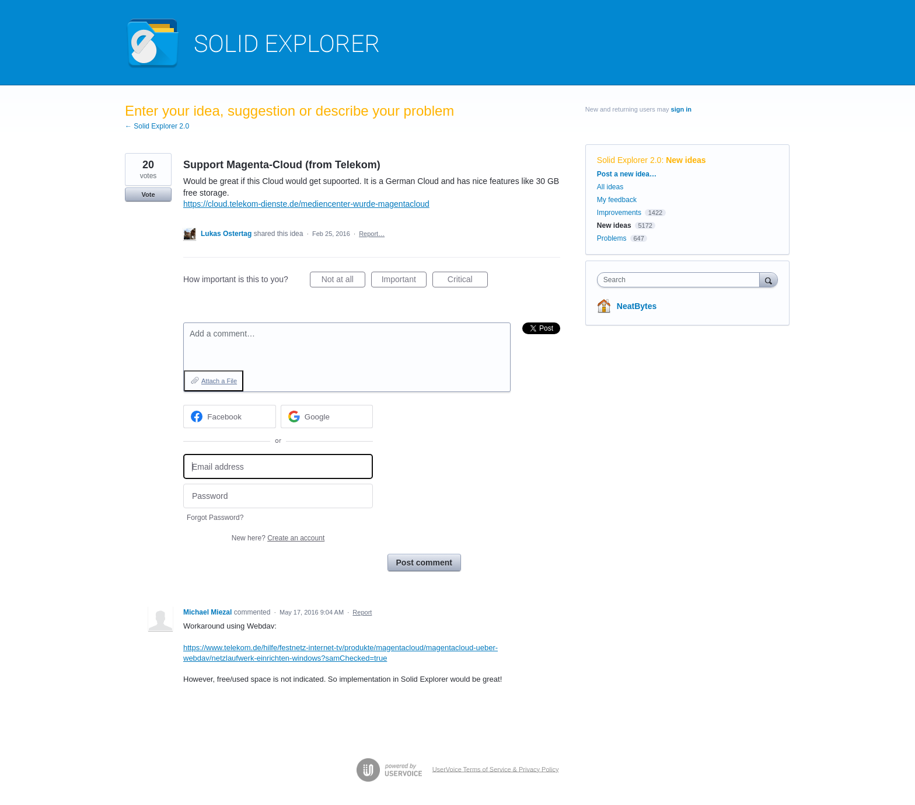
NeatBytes (636, 306)
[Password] (278, 496)
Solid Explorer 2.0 (629, 160)
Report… (372, 233)
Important (404, 281)
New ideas (686, 160)
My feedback (617, 200)
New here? (278, 538)
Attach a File (219, 380)
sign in (681, 109)
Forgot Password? (215, 517)
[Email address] (278, 466)
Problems (612, 238)
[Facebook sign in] (229, 416)
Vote (148, 194)
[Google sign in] (327, 416)
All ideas (610, 187)
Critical (468, 281)
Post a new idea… (626, 174)
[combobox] (681, 280)
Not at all (343, 281)
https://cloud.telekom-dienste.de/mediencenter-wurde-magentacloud (306, 204)
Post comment (424, 562)
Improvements (619, 213)
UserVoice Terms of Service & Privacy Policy (495, 768)
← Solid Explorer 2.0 (157, 126)
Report (362, 612)
